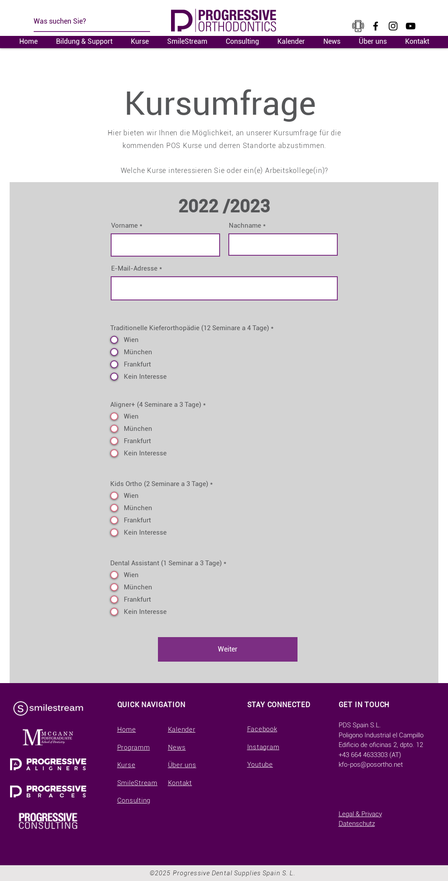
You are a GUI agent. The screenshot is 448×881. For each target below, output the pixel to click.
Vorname (124, 225)
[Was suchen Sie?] (87, 21)
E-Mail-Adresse (134, 268)
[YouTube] (410, 26)
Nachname (245, 225)
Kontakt (180, 783)
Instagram (263, 747)
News (177, 747)
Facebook (262, 729)
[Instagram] (393, 26)
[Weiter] (228, 649)
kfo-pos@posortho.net (371, 764)
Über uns (182, 765)
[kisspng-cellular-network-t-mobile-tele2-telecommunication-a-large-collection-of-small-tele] (358, 26)
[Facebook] (376, 26)
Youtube (260, 764)
